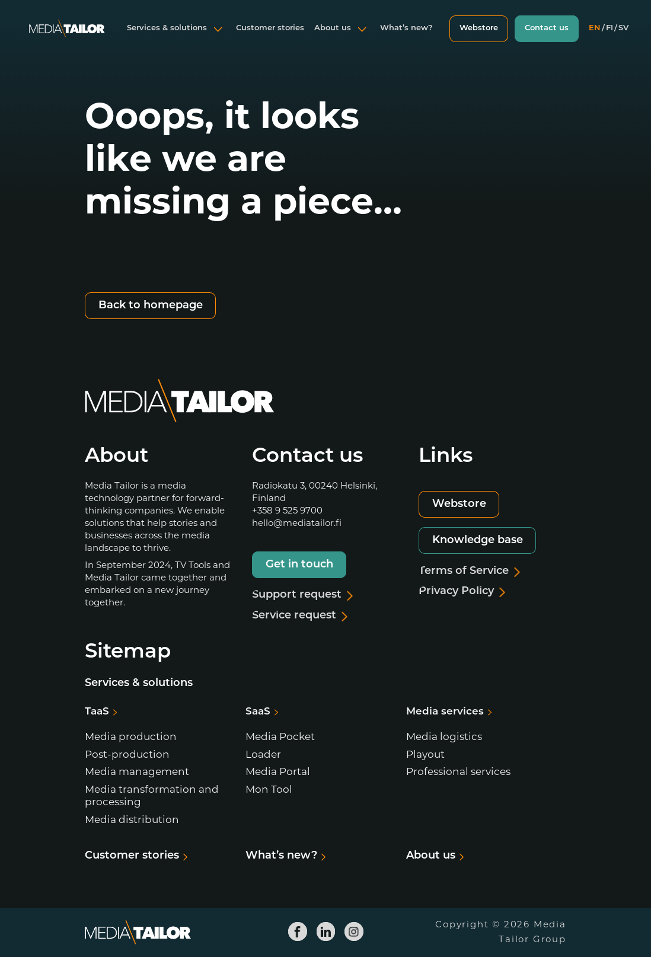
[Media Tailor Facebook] (297, 931)
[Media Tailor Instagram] (353, 931)
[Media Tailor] (67, 37)
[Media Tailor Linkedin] (325, 931)
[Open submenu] (218, 37)
